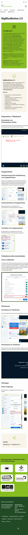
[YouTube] (10, 528)
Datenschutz (5, 516)
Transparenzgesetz (14, 516)
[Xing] (8, 528)
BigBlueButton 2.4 (16, 444)
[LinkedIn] (5, 528)
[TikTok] (16, 528)
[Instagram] (13, 528)
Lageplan (4, 518)
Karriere (8, 521)
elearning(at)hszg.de (7, 89)
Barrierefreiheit (18, 518)
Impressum (10, 518)
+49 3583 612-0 (8, 506)
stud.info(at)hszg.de (21, 512)
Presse (3, 521)
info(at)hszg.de (7, 507)
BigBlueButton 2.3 (7, 444)
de (2, 2)
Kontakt (21, 516)
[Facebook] (2, 528)
